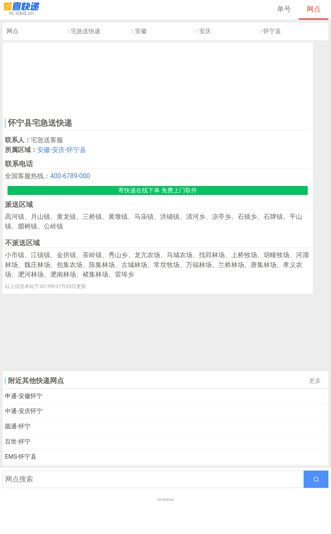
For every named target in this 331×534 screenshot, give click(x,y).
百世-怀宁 (17, 441)
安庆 (205, 31)
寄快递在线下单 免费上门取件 (157, 190)
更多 (315, 380)
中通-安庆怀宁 (23, 411)
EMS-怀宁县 (20, 456)
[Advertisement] (158, 79)
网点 (314, 9)
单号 (284, 9)
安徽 (141, 31)
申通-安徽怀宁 (23, 396)
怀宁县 (272, 31)
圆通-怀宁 (17, 426)
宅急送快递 (85, 31)
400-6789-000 (70, 176)
